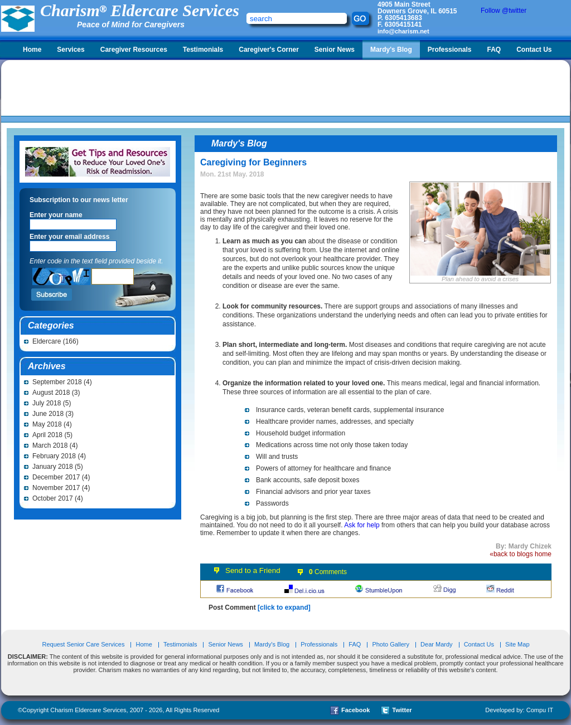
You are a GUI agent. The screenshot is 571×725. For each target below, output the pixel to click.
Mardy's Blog (391, 49)
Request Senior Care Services (84, 644)
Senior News (334, 49)
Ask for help (361, 525)
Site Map (517, 644)
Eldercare (46, 341)
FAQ (494, 49)
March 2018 (49, 445)
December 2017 (56, 477)
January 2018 (52, 467)
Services (70, 49)
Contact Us (533, 49)
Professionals (450, 49)
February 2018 (54, 456)
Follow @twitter (503, 10)
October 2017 (52, 498)
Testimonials (203, 49)
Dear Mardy (436, 644)
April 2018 (47, 435)
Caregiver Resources (133, 49)
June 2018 (48, 414)
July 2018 (46, 403)
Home (32, 49)
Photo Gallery (390, 644)
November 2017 (56, 488)
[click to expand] (284, 607)
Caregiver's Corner (269, 49)
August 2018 (51, 392)
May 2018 (47, 424)
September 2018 (57, 382)
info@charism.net (403, 31)
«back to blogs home (520, 554)
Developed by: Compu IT (519, 710)
